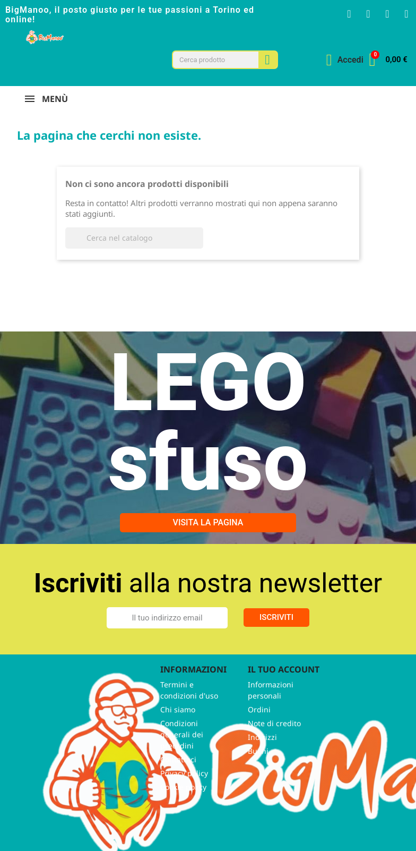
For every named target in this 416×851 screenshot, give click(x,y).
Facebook (36, 812)
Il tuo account (283, 669)
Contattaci (178, 759)
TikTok (106, 812)
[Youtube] (387, 13)
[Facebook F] (349, 13)
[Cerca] (134, 238)
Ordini (259, 709)
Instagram (83, 812)
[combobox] (210, 60)
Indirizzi (262, 737)
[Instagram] (368, 13)
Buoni (258, 751)
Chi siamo (177, 709)
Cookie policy (183, 787)
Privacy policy (184, 773)
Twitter (60, 812)
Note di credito (274, 723)
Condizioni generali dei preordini (181, 734)
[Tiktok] (406, 13)
